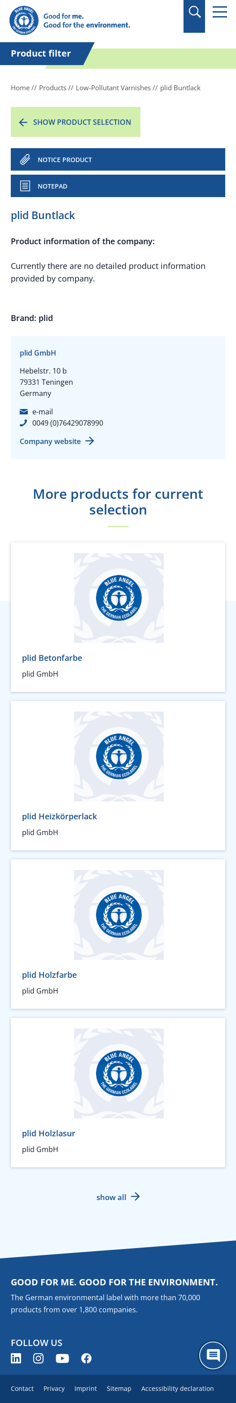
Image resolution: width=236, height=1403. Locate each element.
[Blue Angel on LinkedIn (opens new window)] (16, 1358)
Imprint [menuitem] (85, 1388)
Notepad (52, 186)
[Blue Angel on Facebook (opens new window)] (86, 1358)
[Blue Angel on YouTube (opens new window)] (62, 1358)
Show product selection (82, 122)
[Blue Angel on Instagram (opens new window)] (38, 1358)
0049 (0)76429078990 (67, 423)
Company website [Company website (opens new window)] (50, 441)
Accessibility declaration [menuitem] (177, 1388)
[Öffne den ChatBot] (213, 1355)
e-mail (42, 412)
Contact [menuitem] (22, 1388)
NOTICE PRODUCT (65, 159)
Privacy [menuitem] (54, 1388)
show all (111, 1197)
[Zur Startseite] (85, 21)
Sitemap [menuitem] (119, 1388)
